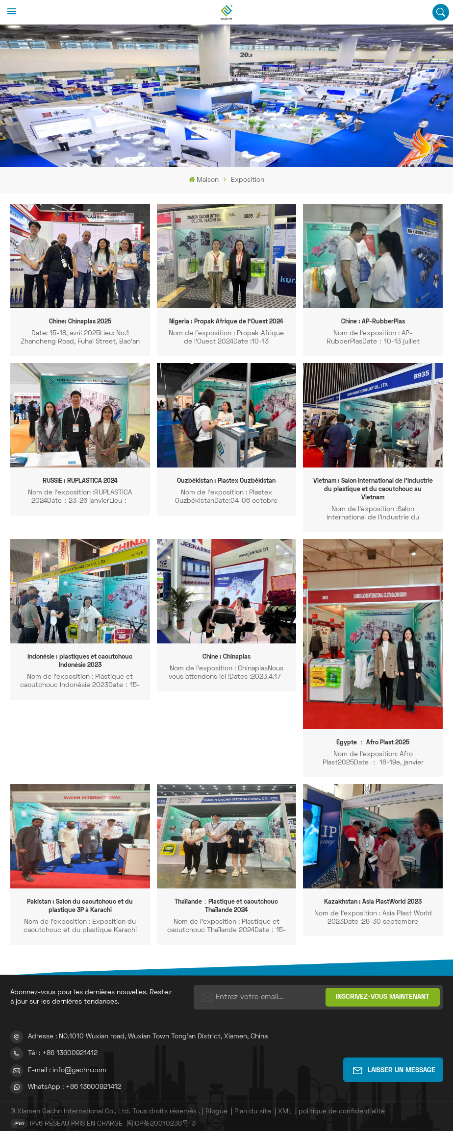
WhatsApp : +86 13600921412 (74, 1078)
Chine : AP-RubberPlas (372, 322)
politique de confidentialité (342, 1102)
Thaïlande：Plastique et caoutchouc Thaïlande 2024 (226, 897)
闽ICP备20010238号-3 (161, 1114)
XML (285, 1102)
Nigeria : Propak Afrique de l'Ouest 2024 (226, 322)
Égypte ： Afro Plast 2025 (372, 734)
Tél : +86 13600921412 (63, 1044)
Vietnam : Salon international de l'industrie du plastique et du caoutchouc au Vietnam (372, 485)
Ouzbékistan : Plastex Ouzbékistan (226, 481)
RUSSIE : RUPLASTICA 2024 (80, 481)
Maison (204, 179)
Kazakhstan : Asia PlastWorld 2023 (373, 893)
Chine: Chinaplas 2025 (80, 322)
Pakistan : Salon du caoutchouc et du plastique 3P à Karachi (80, 897)
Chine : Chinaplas (226, 649)
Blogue (216, 1102)
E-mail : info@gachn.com (67, 1061)
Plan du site (253, 1102)
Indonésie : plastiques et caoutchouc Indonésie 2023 (80, 653)
